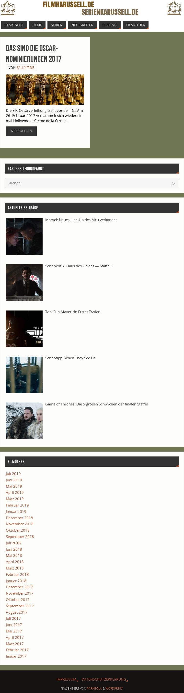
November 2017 (20, 593)
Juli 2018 (13, 542)
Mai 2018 (14, 555)
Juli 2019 (13, 473)
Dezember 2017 (19, 586)
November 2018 (20, 523)
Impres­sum (66, 679)
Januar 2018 (16, 580)
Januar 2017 (16, 656)
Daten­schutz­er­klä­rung (104, 679)
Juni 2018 (14, 549)
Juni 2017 (14, 624)
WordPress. (114, 688)
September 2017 (20, 605)
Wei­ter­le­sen (21, 131)
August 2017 (16, 612)
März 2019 (15, 498)
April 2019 (15, 492)
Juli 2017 (13, 618)
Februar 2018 (17, 574)
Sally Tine (25, 67)
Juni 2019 (14, 479)
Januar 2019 (16, 511)
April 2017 (15, 637)
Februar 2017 (17, 649)
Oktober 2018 (18, 530)
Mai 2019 (14, 486)
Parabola (94, 688)
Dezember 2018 (19, 517)
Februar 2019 (17, 505)
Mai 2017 (14, 631)
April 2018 (15, 561)
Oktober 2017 (18, 599)
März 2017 (15, 643)
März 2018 (15, 568)
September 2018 (20, 536)
